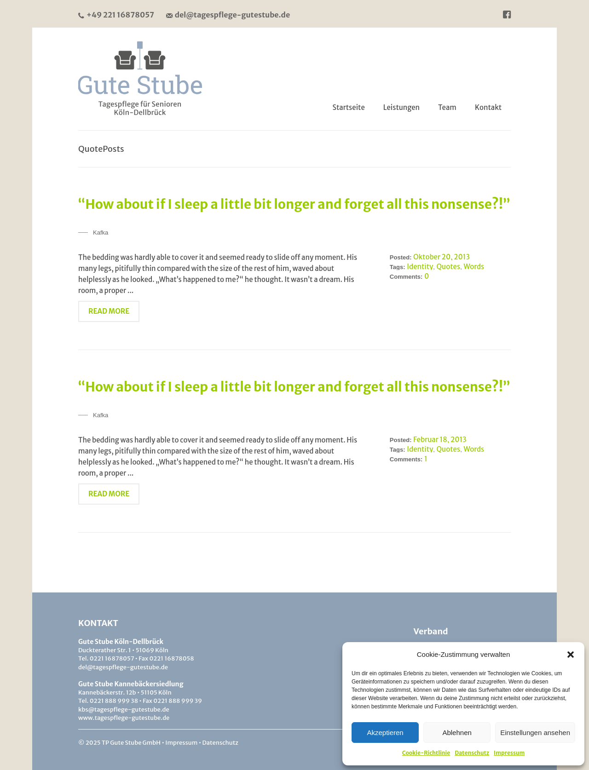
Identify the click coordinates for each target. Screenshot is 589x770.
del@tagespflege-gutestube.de (228, 14)
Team (447, 107)
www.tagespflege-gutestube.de (123, 718)
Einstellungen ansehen (535, 732)
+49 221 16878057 (116, 14)
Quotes (449, 266)
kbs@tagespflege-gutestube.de (123, 709)
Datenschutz (472, 752)
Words (473, 266)
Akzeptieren (385, 732)
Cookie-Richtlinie (426, 752)
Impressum (509, 752)
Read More (108, 311)
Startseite (349, 107)
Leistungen (401, 107)
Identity (420, 266)
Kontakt (488, 107)
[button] (570, 654)
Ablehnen (456, 732)
